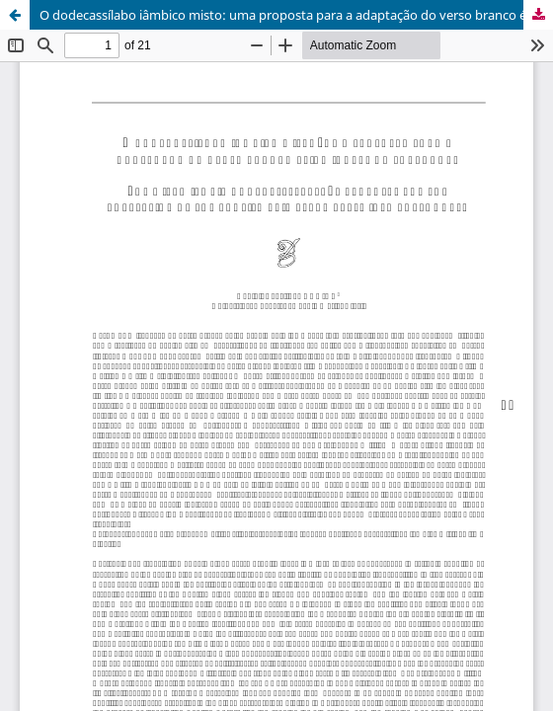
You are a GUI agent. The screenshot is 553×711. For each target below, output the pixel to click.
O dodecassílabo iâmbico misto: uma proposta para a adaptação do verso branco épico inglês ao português (296, 15)
